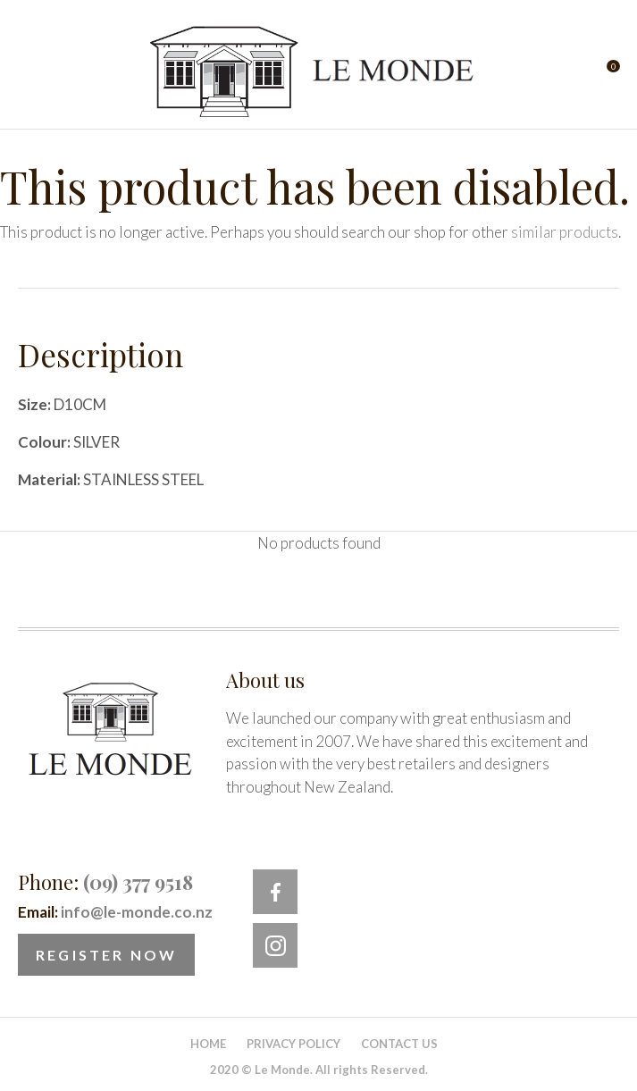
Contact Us (399, 1043)
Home (208, 1043)
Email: (115, 911)
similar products (564, 231)
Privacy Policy (293, 1043)
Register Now (106, 954)
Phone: (105, 882)
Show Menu (28, 72)
